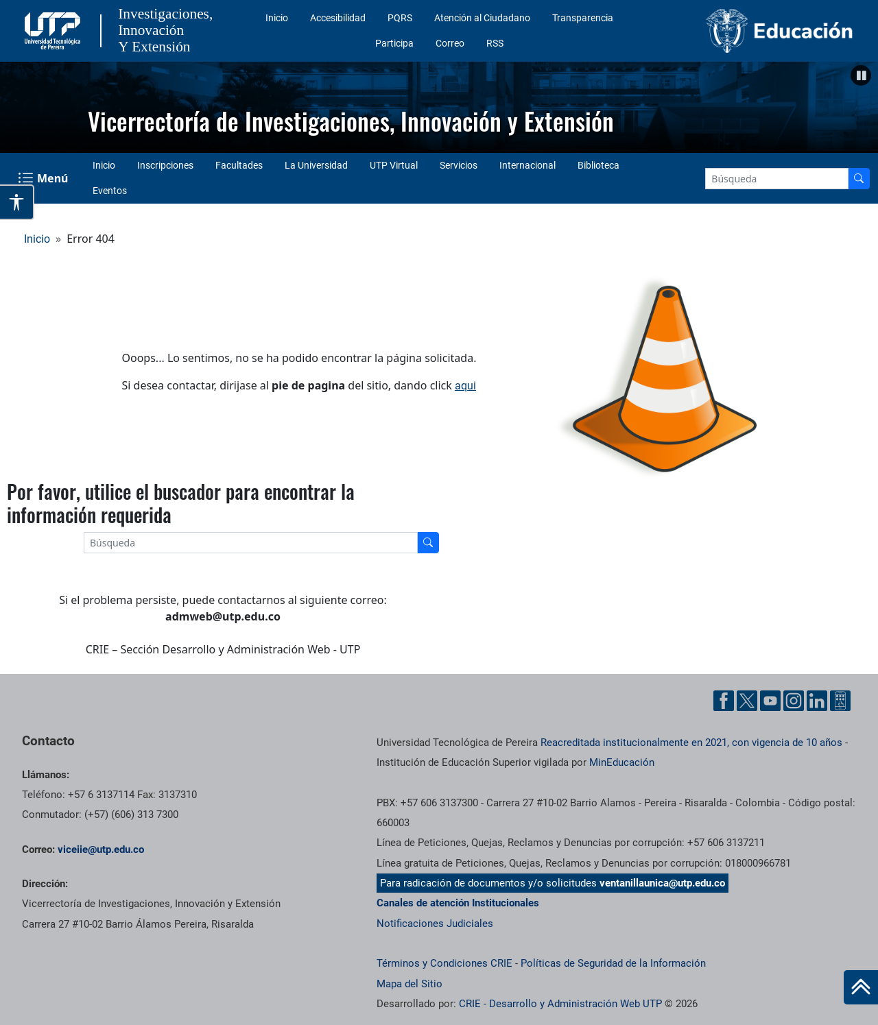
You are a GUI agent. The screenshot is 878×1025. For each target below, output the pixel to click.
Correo (450, 43)
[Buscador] (859, 178)
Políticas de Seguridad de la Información (613, 963)
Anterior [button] (17, 104)
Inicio (276, 17)
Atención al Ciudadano (482, 17)
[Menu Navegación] (44, 178)
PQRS (400, 17)
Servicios (458, 165)
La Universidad (316, 165)
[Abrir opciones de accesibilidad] (17, 202)
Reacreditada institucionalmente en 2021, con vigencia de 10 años (691, 742)
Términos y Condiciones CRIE (444, 963)
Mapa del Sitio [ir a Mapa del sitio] (409, 984)
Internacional (527, 165)
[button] (861, 75)
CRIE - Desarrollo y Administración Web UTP (560, 1004)
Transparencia (582, 17)
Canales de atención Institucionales (458, 903)
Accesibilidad (338, 17)
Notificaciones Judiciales (435, 923)
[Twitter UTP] (747, 700)
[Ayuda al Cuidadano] (840, 700)
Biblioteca (598, 165)
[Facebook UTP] (723, 700)
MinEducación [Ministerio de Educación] (621, 762)
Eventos (110, 190)
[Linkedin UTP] (817, 700)
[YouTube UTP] (770, 700)
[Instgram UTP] (793, 700)
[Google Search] (777, 178)
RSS (494, 43)
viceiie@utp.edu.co (101, 849)
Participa (394, 43)
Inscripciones (165, 165)
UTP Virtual (394, 165)
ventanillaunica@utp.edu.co (662, 883)
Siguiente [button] (861, 104)
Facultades (239, 165)
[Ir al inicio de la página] (861, 987)
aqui (465, 385)
